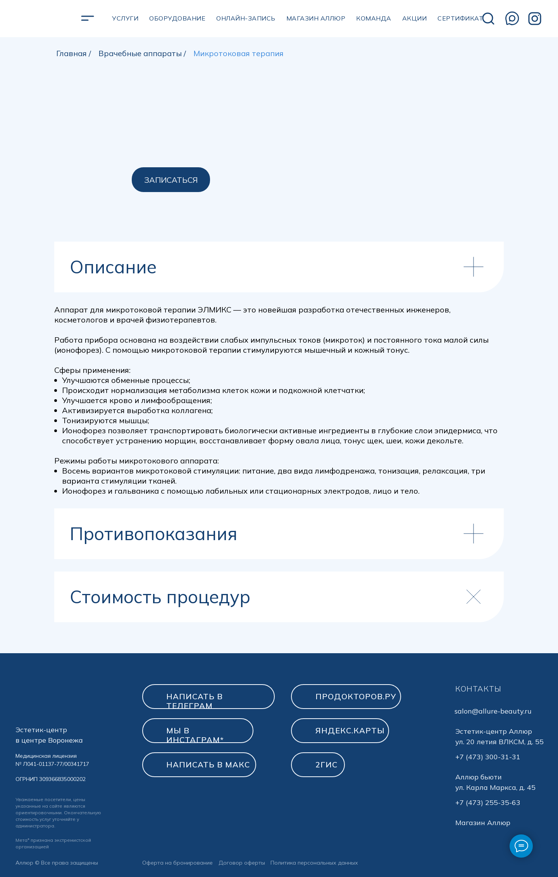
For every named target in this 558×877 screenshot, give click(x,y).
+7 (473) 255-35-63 (487, 802)
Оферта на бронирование (177, 862)
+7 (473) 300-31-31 (487, 756)
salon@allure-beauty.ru (493, 711)
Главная (71, 53)
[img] (488, 18)
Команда (373, 18)
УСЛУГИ (125, 18)
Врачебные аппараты (140, 53)
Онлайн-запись (246, 18)
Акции (414, 18)
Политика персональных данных (314, 862)
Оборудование (177, 18)
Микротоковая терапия (238, 53)
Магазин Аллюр (482, 822)
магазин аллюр (316, 18)
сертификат (460, 18)
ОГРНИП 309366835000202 (51, 779)
